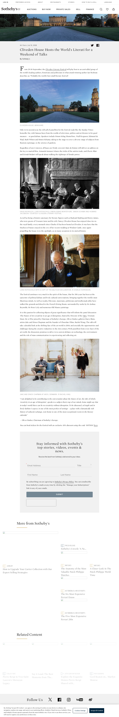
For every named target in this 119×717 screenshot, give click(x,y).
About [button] (40, 2)
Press (51, 680)
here (96, 425)
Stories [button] (71, 2)
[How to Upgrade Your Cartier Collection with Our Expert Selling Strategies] (30, 548)
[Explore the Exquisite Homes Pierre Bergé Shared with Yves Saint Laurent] (74, 619)
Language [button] (108, 2)
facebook (59, 665)
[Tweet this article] (92, 45)
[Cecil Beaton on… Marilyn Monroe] (103, 619)
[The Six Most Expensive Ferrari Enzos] (103, 557)
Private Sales (63, 9)
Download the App (36, 688)
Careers (52, 693)
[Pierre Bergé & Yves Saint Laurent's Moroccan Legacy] (16, 619)
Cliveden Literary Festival (56, 69)
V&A (85, 316)
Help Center (33, 680)
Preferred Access (23, 2)
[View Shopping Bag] (113, 9)
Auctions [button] (31, 9)
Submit (59, 494)
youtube (79, 665)
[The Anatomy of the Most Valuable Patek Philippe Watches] (103, 537)
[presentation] (41, 502)
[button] (61, 524)
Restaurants (55, 2)
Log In (5, 2)
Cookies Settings (80, 711)
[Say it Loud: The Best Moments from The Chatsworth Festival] (45, 619)
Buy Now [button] (46, 9)
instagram (68, 665)
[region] (59, 710)
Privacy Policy (55, 684)
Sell (78, 9)
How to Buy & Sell (89, 2)
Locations (32, 684)
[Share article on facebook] (97, 45)
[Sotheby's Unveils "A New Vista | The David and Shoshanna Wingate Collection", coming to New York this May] (74, 547)
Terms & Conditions (79, 684)
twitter (50, 665)
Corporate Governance (59, 688)
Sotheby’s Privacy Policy (64, 481)
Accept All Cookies (97, 711)
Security (74, 680)
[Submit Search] (101, 9)
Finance (90, 9)
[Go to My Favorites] (107, 9)
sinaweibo (90, 665)
